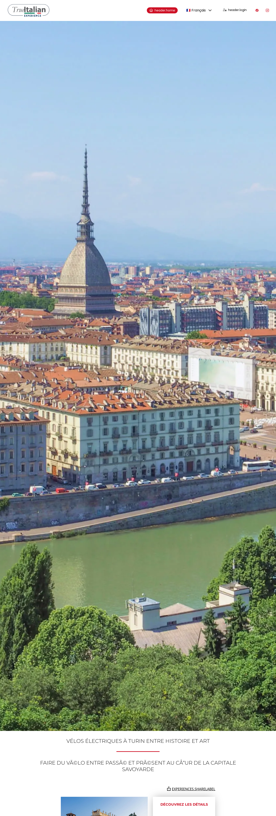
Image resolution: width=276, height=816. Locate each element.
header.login (235, 10)
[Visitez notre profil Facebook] (257, 10)
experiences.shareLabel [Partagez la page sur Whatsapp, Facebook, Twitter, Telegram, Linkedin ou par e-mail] (191, 788)
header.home (162, 10)
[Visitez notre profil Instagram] (267, 10)
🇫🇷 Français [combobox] (196, 10)
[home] (28, 10)
